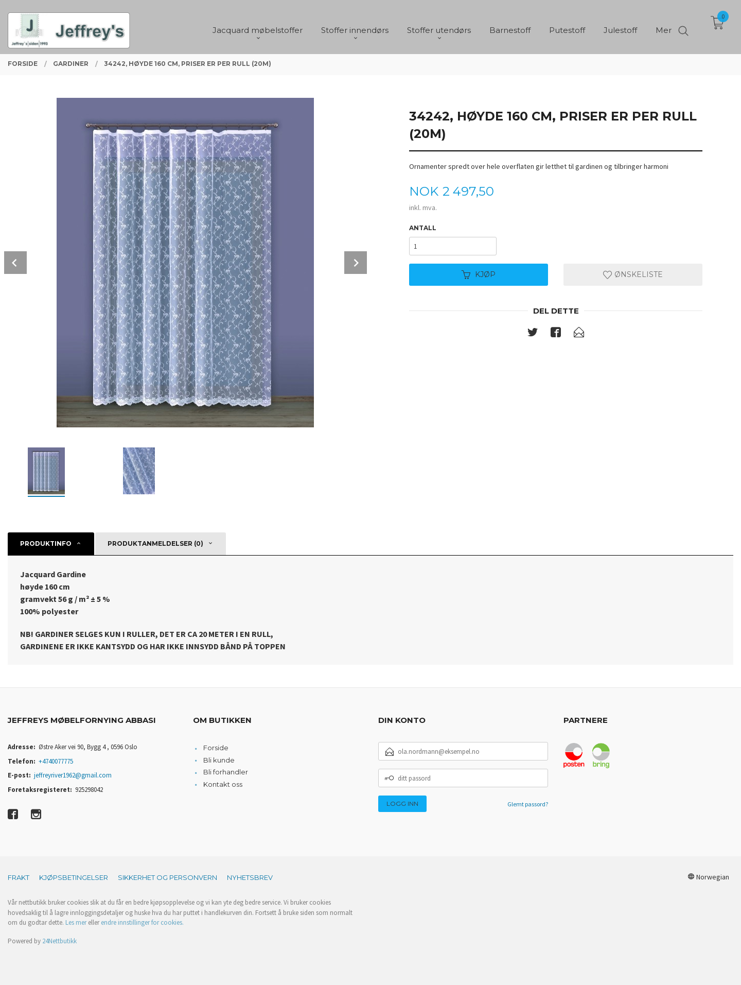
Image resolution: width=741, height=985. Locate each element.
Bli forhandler (225, 772)
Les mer (75, 922)
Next (355, 262)
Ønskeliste (633, 274)
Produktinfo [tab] (46, 543)
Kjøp (479, 274)
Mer (664, 26)
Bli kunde (219, 760)
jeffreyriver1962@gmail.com (73, 775)
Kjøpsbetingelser (73, 877)
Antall (422, 228)
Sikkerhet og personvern (167, 877)
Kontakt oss (222, 784)
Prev (15, 262)
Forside (215, 748)
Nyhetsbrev (250, 877)
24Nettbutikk (59, 941)
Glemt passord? (527, 804)
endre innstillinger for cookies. (142, 922)
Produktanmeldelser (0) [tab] (155, 543)
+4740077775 (56, 761)
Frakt (18, 877)
